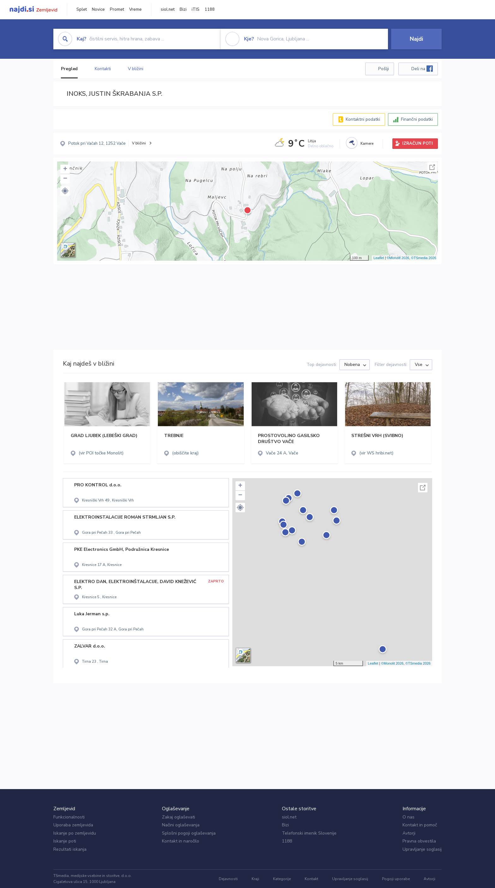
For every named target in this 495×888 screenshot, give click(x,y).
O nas (408, 817)
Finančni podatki (417, 119)
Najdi (416, 39)
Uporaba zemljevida (73, 825)
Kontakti (102, 69)
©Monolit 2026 (398, 258)
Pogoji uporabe (396, 878)
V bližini (135, 69)
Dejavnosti (228, 878)
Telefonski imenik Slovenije (309, 833)
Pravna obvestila (419, 841)
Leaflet (378, 258)
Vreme (135, 9)
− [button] (65, 179)
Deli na (422, 68)
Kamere (367, 143)
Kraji (255, 878)
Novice (98, 9)
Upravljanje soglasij (422, 849)
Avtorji (409, 833)
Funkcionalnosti (69, 817)
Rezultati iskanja (69, 849)
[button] (65, 191)
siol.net (168, 9)
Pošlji (383, 69)
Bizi (183, 9)
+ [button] (65, 169)
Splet (81, 9)
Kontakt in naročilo (180, 841)
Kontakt (311, 878)
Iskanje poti (64, 841)
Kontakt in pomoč (420, 825)
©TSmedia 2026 (423, 258)
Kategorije (282, 878)
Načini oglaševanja (181, 825)
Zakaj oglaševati (178, 817)
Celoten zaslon (432, 167)
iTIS (196, 9)
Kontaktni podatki (363, 119)
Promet (117, 9)
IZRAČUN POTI (417, 143)
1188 (210, 9)
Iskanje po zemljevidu (74, 833)
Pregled (69, 69)
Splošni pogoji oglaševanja (189, 833)
